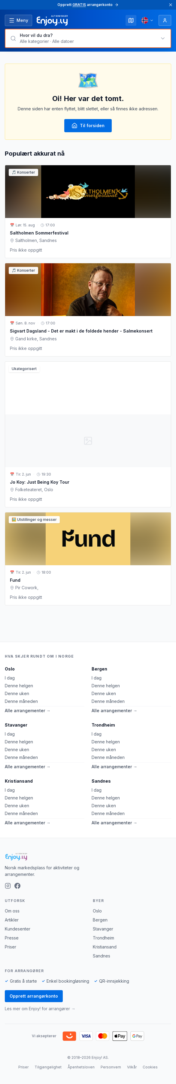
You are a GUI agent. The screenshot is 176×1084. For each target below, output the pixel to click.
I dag (10, 677)
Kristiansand (19, 781)
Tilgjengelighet (48, 1067)
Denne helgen (19, 685)
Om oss (12, 910)
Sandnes (101, 781)
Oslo (10, 668)
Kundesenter (17, 928)
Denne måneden (21, 701)
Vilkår (132, 1067)
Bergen (99, 668)
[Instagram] (8, 886)
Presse (12, 937)
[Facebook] (17, 886)
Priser (10, 946)
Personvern (111, 1067)
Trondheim (103, 724)
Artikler (12, 919)
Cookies (150, 1067)
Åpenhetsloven (81, 1067)
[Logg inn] (165, 20)
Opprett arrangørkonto (34, 996)
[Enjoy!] (88, 857)
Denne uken (17, 693)
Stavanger (16, 724)
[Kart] (131, 20)
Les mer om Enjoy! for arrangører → (40, 1008)
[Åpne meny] (18, 20)
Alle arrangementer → (27, 710)
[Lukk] (170, 5)
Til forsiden (88, 126)
